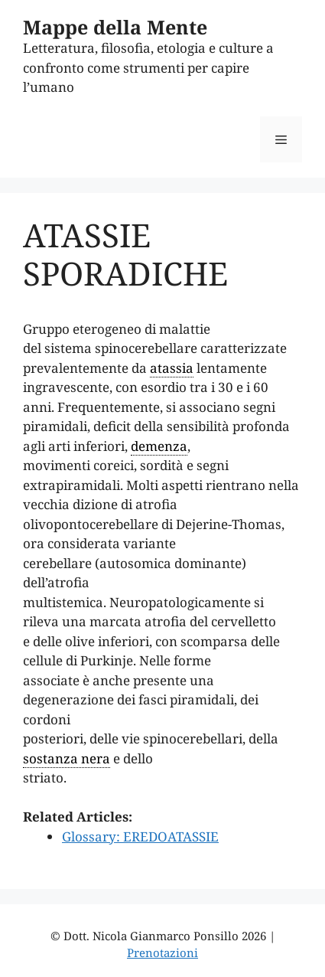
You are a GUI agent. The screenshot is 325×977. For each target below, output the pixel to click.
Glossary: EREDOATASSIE (140, 836)
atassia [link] (171, 368)
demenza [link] (159, 446)
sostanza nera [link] (66, 758)
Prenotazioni (162, 952)
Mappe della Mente (115, 27)
